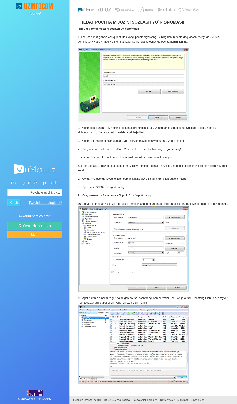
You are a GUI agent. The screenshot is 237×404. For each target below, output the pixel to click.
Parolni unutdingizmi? (45, 203)
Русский (34, 13)
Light (34, 234)
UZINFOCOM (43, 399)
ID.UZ (32, 183)
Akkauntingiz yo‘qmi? (35, 216)
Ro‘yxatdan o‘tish (35, 226)
